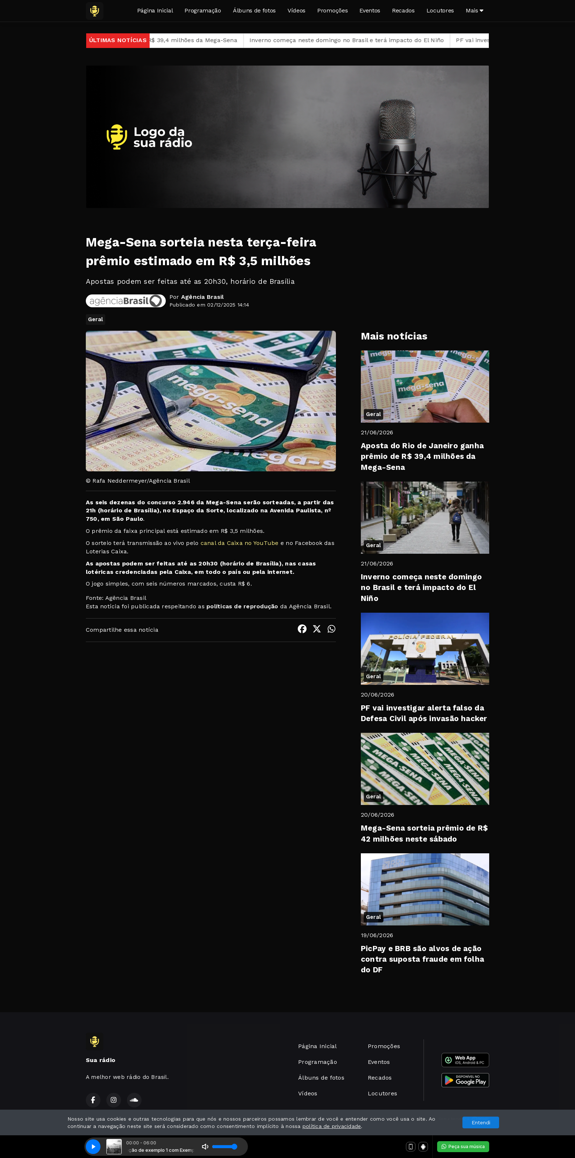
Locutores (440, 10)
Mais (474, 10)
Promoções (332, 10)
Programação (202, 10)
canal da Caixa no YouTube (238, 542)
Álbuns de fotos (254, 10)
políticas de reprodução (242, 606)
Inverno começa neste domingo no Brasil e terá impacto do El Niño (355, 40)
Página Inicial (155, 10)
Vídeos (296, 10)
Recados (403, 10)
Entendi (481, 1122)
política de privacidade (332, 1126)
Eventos (369, 10)
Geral (95, 319)
